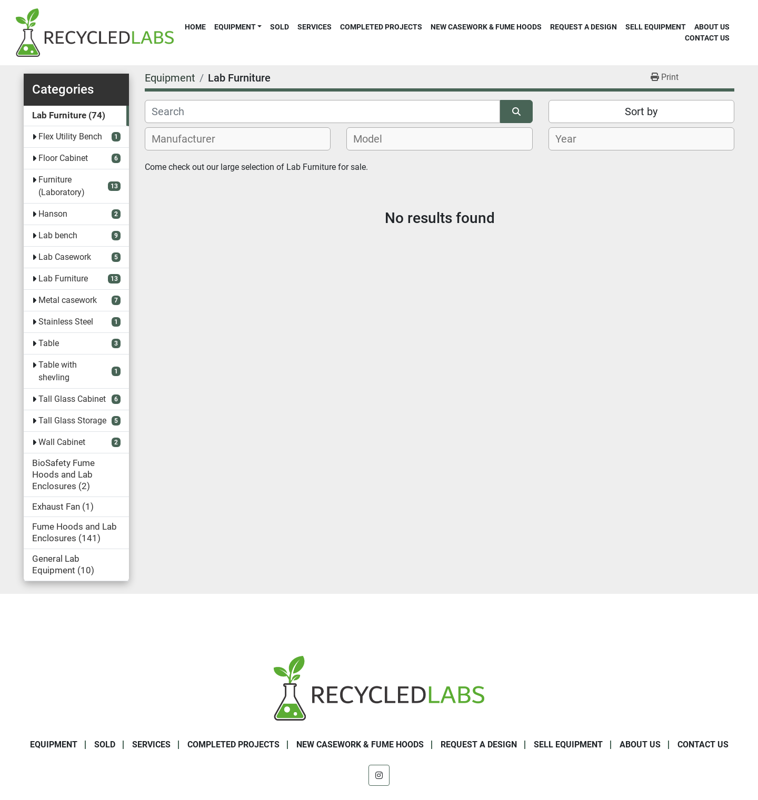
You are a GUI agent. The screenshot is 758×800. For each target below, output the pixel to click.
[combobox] (238, 138)
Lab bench (57, 235)
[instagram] (379, 775)
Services (314, 27)
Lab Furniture (63, 278)
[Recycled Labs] (379, 688)
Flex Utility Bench (70, 136)
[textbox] (189, 139)
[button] (238, 27)
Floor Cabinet (63, 158)
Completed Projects (381, 27)
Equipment (235, 27)
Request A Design (583, 27)
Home (195, 27)
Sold (279, 27)
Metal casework (67, 300)
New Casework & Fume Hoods (486, 27)
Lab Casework (64, 257)
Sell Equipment (655, 27)
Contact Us (707, 38)
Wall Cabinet (61, 442)
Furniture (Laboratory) (61, 186)
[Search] (322, 111)
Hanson (52, 214)
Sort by (641, 111)
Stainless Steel (65, 322)
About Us (712, 27)
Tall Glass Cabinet (72, 399)
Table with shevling (57, 371)
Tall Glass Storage (72, 421)
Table (48, 343)
